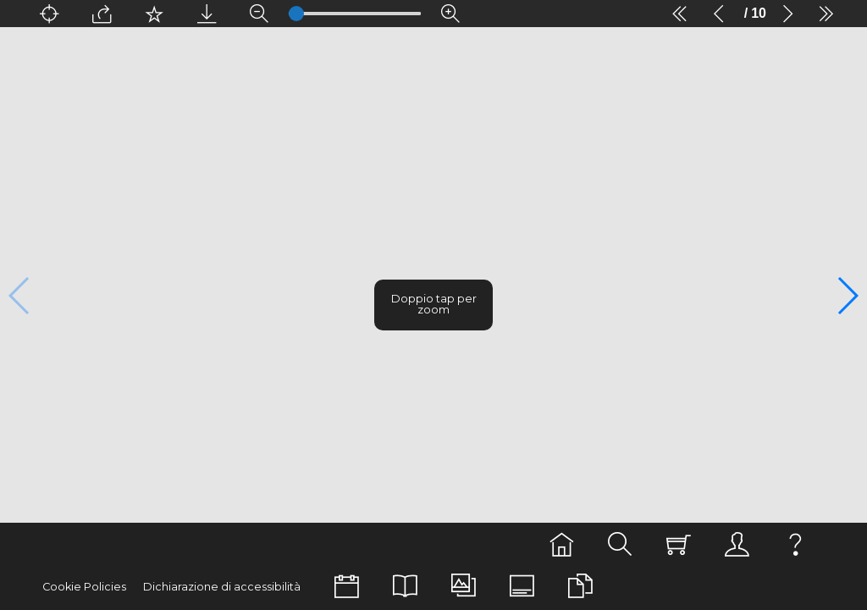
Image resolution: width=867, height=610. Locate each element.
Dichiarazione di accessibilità (203, 586)
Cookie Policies (79, 586)
